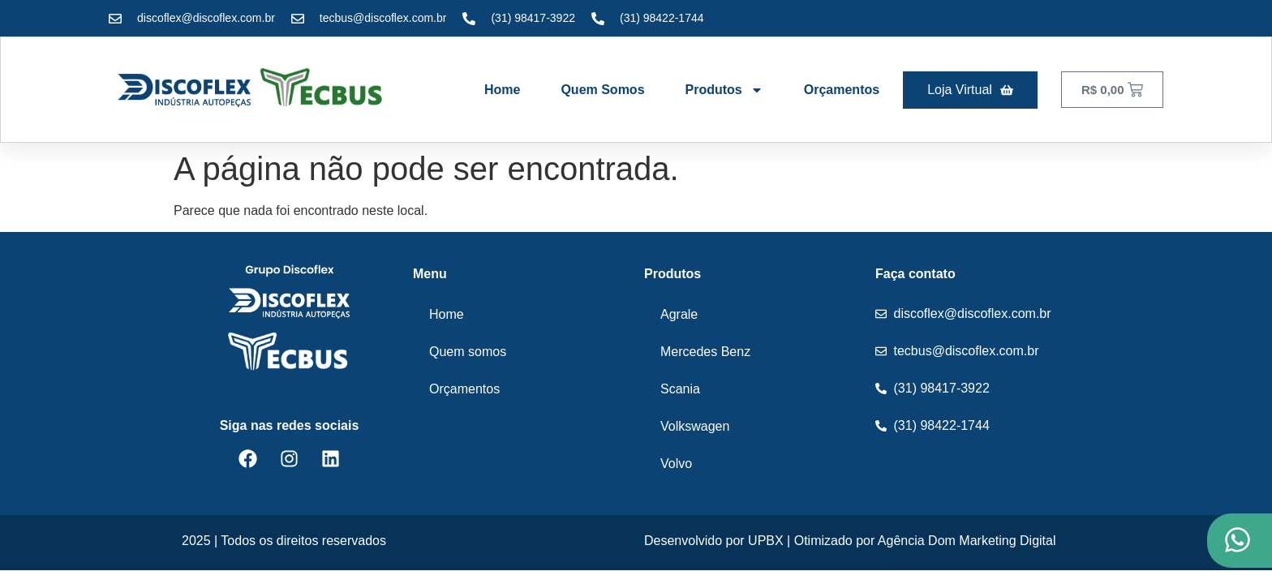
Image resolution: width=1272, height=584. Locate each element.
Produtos (724, 90)
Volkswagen (694, 426)
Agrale (679, 314)
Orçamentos (841, 90)
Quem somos (602, 90)
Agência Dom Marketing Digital (967, 541)
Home (502, 90)
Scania (680, 389)
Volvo (676, 463)
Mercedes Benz (705, 352)
